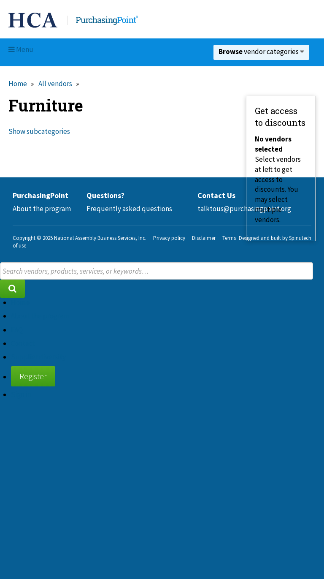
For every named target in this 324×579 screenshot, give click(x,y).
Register (33, 376)
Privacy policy (169, 238)
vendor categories (261, 51)
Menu (20, 49)
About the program (42, 208)
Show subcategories (39, 131)
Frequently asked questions (129, 208)
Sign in (21, 394)
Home (17, 83)
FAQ (17, 329)
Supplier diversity (38, 357)
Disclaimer (204, 238)
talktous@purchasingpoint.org (244, 208)
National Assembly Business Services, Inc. (100, 238)
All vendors (55, 83)
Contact (23, 343)
